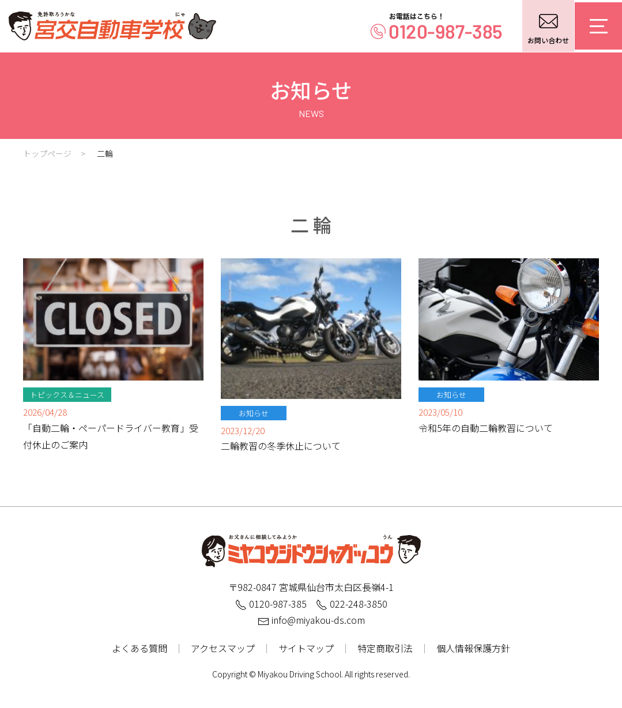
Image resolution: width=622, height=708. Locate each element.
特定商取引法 (385, 648)
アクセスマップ (223, 648)
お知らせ (254, 413)
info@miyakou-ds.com (311, 620)
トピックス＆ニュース (67, 394)
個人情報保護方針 (473, 648)
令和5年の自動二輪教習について (486, 428)
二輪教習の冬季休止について (281, 446)
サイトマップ (306, 648)
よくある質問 (139, 648)
